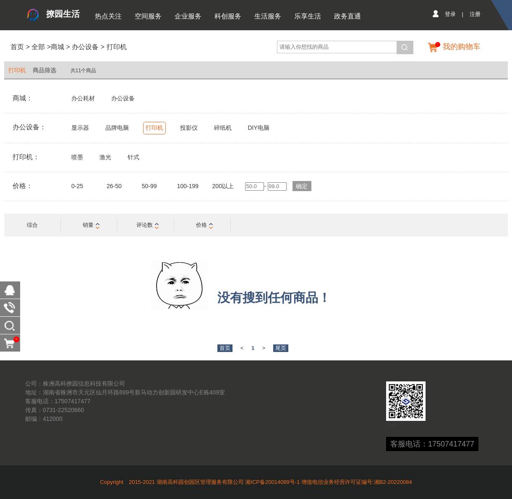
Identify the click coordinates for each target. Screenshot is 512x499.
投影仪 (189, 127)
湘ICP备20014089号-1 (272, 482)
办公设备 (85, 46)
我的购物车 (462, 46)
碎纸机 (223, 127)
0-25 (77, 186)
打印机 (117, 46)
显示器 (80, 127)
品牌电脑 (117, 127)
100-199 (188, 186)
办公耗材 (83, 98)
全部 (37, 46)
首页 (17, 46)
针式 (133, 157)
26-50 (114, 186)
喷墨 (77, 157)
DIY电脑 (258, 127)
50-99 (149, 186)
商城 (57, 46)
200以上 (223, 186)
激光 (105, 157)
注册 (475, 14)
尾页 (280, 348)
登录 (450, 14)
